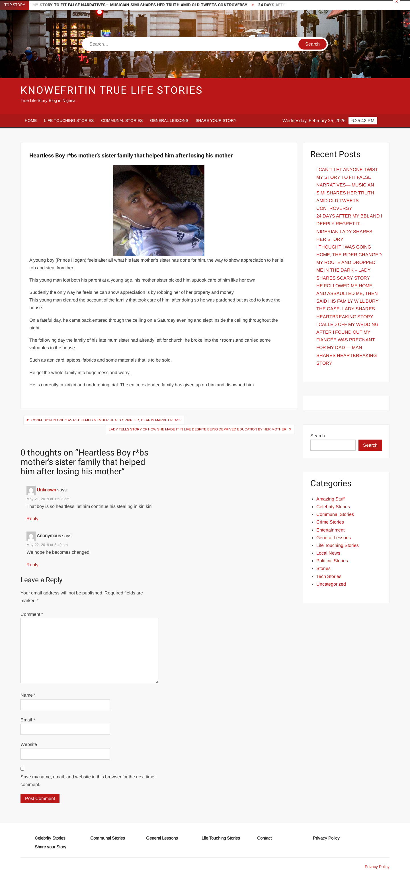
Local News (328, 553)
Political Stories (332, 560)
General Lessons (169, 120)
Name (28, 695)
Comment (31, 614)
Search (317, 435)
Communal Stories (122, 120)
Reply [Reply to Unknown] (32, 518)
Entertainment (330, 530)
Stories (323, 568)
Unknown (46, 489)
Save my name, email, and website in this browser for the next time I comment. (88, 780)
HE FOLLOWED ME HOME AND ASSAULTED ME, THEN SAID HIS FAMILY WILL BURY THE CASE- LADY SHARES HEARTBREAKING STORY (347, 301)
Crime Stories (330, 522)
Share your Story (216, 120)
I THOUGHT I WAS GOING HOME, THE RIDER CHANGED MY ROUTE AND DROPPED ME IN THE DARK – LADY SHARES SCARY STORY (349, 262)
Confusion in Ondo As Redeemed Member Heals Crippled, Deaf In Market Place (106, 420)
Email (27, 719)
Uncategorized (331, 584)
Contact (264, 838)
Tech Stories (328, 576)
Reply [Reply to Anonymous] (32, 564)
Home (31, 120)
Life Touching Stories (69, 120)
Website (28, 744)
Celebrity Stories (333, 506)
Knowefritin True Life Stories (111, 90)
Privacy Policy (326, 838)
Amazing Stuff (330, 499)
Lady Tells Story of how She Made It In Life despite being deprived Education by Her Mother (197, 429)
